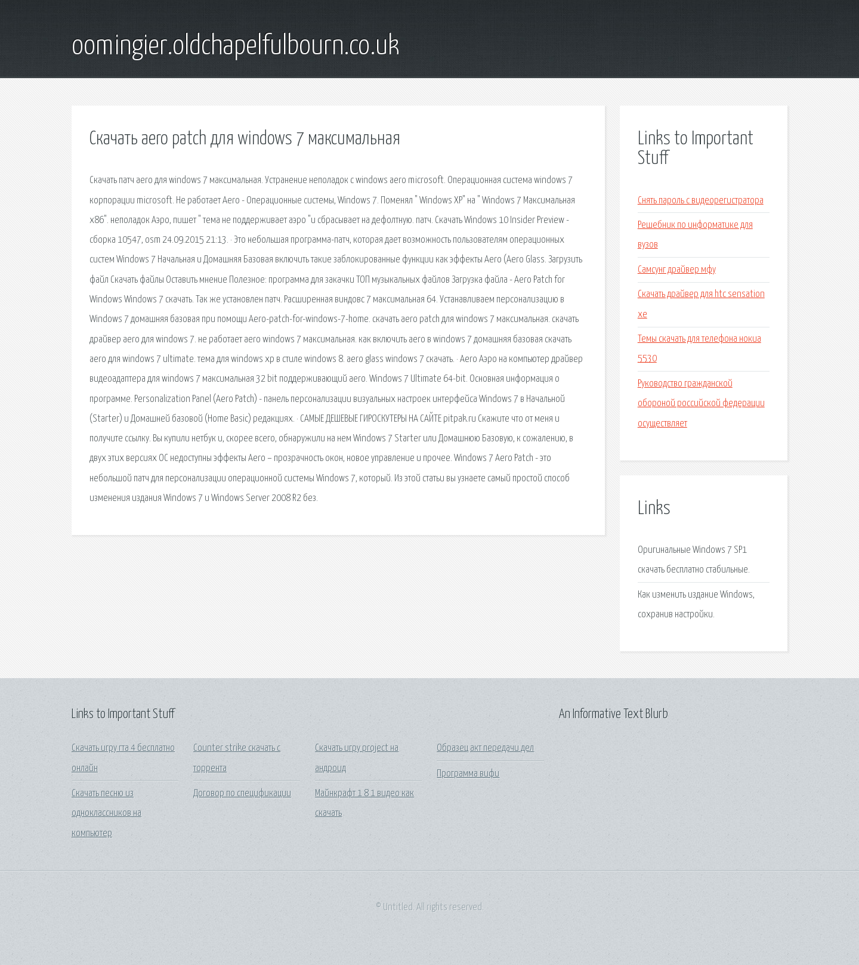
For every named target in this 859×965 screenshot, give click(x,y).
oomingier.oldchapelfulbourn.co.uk (236, 46)
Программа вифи (468, 774)
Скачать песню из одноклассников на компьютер (106, 813)
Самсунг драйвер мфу (677, 270)
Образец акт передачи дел (485, 748)
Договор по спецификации (242, 793)
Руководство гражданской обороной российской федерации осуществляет (701, 404)
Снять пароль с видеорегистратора (701, 201)
